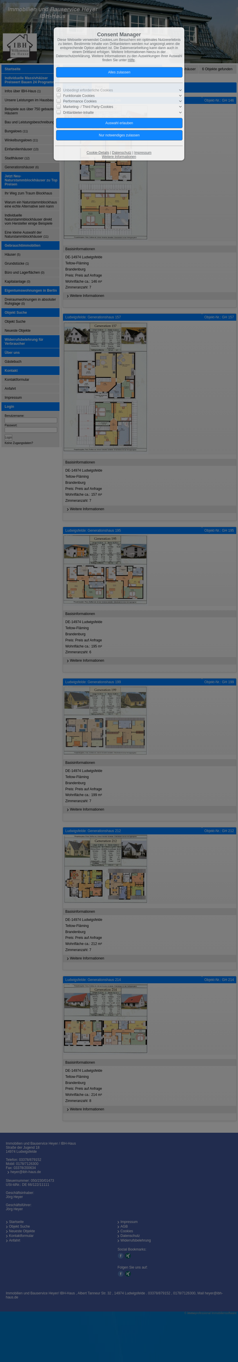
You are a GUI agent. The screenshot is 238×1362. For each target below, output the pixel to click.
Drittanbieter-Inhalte (78, 112)
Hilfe (131, 60)
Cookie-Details (97, 153)
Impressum (142, 153)
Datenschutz (121, 153)
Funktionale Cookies (79, 96)
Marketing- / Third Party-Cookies (88, 107)
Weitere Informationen (119, 157)
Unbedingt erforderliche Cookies (88, 90)
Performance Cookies (80, 101)
